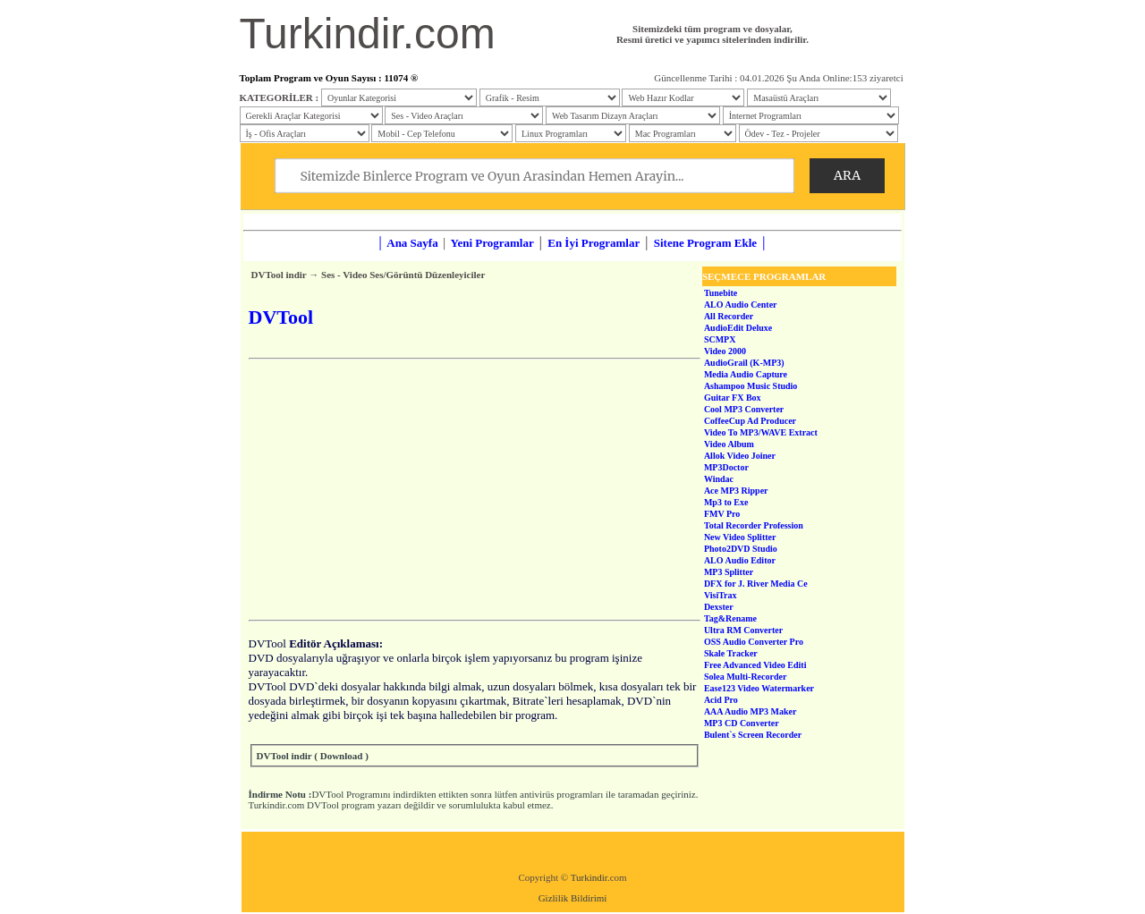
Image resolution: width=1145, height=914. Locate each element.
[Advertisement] (474, 489)
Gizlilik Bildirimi (573, 898)
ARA (847, 175)
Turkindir (589, 877)
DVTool (327, 794)
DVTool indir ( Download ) (313, 755)
